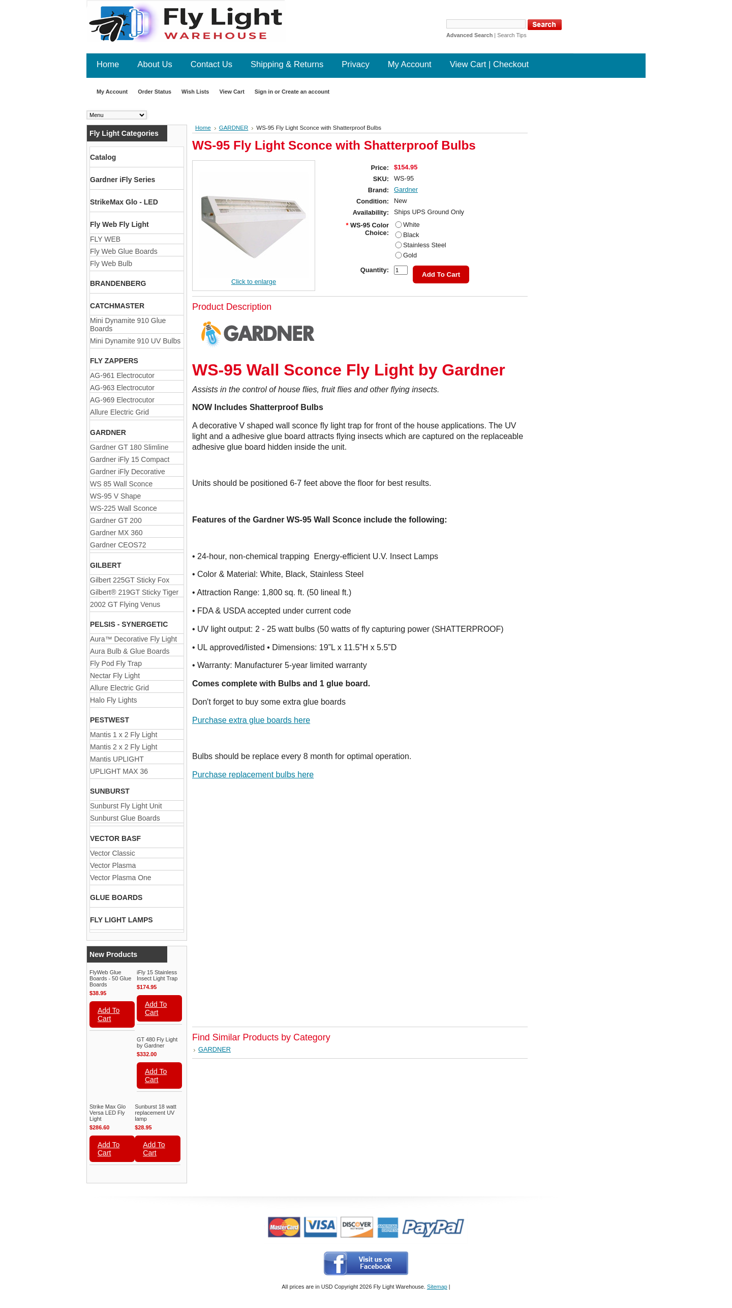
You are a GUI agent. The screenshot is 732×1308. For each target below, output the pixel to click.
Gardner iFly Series (122, 180)
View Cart (231, 92)
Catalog (103, 157)
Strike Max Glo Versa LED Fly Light (107, 1112)
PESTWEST (109, 720)
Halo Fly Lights (113, 700)
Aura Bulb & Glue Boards (129, 651)
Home (203, 128)
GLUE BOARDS (116, 897)
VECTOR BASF (115, 838)
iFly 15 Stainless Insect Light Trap (157, 975)
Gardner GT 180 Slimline (129, 447)
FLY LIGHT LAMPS (121, 920)
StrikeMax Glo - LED (124, 202)
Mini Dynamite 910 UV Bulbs (135, 341)
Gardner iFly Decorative (127, 472)
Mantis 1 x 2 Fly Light (123, 735)
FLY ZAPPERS (114, 361)
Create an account (305, 92)
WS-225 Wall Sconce (123, 508)
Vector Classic (112, 853)
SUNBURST (110, 791)
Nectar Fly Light (115, 676)
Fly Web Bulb (111, 263)
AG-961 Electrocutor (122, 375)
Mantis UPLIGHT (117, 759)
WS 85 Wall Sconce (121, 484)
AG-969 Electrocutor (122, 400)
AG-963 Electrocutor (122, 388)
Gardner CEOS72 (118, 545)
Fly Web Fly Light (119, 224)
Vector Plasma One (120, 878)
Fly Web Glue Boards (124, 251)
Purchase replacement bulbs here (253, 774)
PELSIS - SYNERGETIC (129, 624)
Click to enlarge (253, 281)
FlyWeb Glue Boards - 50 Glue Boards (110, 978)
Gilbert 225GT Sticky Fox (129, 580)
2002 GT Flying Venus (125, 604)
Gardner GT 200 (116, 520)
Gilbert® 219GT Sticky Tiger (134, 592)
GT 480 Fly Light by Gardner (157, 1042)
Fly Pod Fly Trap (116, 663)
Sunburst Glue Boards (125, 818)
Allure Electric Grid (119, 412)
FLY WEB (105, 239)
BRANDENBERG (118, 283)
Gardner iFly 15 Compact (129, 459)
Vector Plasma (113, 865)
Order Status (154, 92)
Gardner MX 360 (116, 533)
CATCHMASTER (117, 306)
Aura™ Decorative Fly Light (133, 639)
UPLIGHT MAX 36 (119, 771)
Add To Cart (108, 1014)
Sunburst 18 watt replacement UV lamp (155, 1112)
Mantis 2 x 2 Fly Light (123, 747)
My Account (112, 92)
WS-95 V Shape (115, 496)
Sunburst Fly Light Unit (126, 806)
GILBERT (105, 565)
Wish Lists (195, 92)
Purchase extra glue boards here (251, 720)
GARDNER (108, 432)
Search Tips (511, 35)
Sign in (264, 92)
